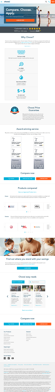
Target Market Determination (36, 383)
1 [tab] (27, 192)
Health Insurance (9, 321)
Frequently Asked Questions (31, 319)
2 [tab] (29, 192)
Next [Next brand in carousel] (48, 187)
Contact (7, 347)
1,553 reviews (23, 33)
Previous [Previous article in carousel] (7, 277)
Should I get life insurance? (11, 331)
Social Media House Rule (39, 347)
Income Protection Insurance (11, 317)
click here (20, 375)
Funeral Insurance (9, 319)
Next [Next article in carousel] (47, 277)
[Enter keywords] (37, 263)
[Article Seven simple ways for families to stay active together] (27, 277)
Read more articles (27, 291)
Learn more (27, 48)
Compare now (53, 1)
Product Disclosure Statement (22, 383)
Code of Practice (17, 348)
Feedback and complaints (14, 347)
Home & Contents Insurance (11, 324)
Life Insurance (8, 316)
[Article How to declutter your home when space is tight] (15, 277)
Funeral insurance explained (11, 332)
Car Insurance (8, 322)
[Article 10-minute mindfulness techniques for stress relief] (39, 277)
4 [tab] (31, 212)
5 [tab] (33, 212)
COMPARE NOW (23, 21)
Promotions (28, 321)
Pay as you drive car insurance (11, 334)
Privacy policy (22, 347)
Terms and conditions (30, 347)
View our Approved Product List (27, 172)
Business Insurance (9, 325)
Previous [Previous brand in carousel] (7, 187)
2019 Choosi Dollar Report (30, 244)
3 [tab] (31, 192)
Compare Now (44, 158)
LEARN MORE (27, 248)
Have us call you (28, 158)
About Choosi (28, 316)
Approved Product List (33, 44)
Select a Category (18, 263)
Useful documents (9, 348)
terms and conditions (18, 356)
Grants (27, 322)
